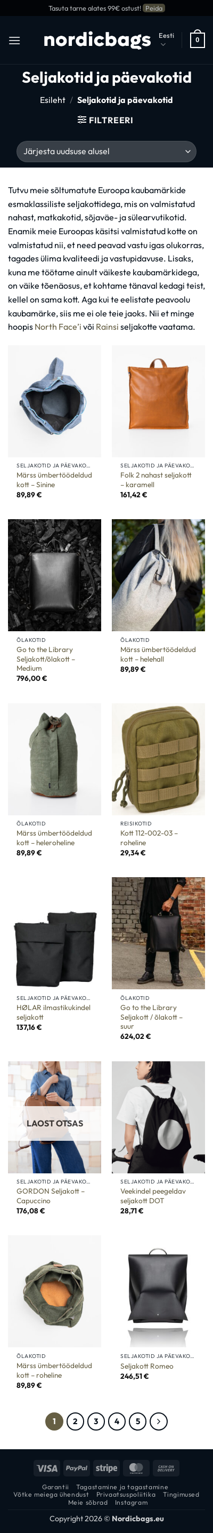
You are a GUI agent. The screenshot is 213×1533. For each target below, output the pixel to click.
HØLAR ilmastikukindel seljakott (54, 1012)
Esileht (52, 99)
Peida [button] (153, 8)
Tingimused (181, 1494)
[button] (14, 40)
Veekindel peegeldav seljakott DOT (153, 1196)
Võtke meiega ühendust (51, 1494)
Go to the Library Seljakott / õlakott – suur (151, 1017)
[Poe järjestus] (106, 151)
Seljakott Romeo (147, 1366)
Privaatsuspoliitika (126, 1494)
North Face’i (58, 326)
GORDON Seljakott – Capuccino (51, 1196)
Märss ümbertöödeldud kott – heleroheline (54, 838)
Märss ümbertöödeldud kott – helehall (158, 654)
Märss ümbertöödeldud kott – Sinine (54, 480)
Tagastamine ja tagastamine (122, 1487)
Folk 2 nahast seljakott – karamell (156, 480)
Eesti (166, 40)
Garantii (55, 1487)
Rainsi (107, 326)
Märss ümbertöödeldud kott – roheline (54, 1370)
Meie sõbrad (88, 1502)
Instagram (131, 1502)
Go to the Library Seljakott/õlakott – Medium (46, 659)
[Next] (159, 1421)
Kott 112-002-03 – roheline (149, 838)
